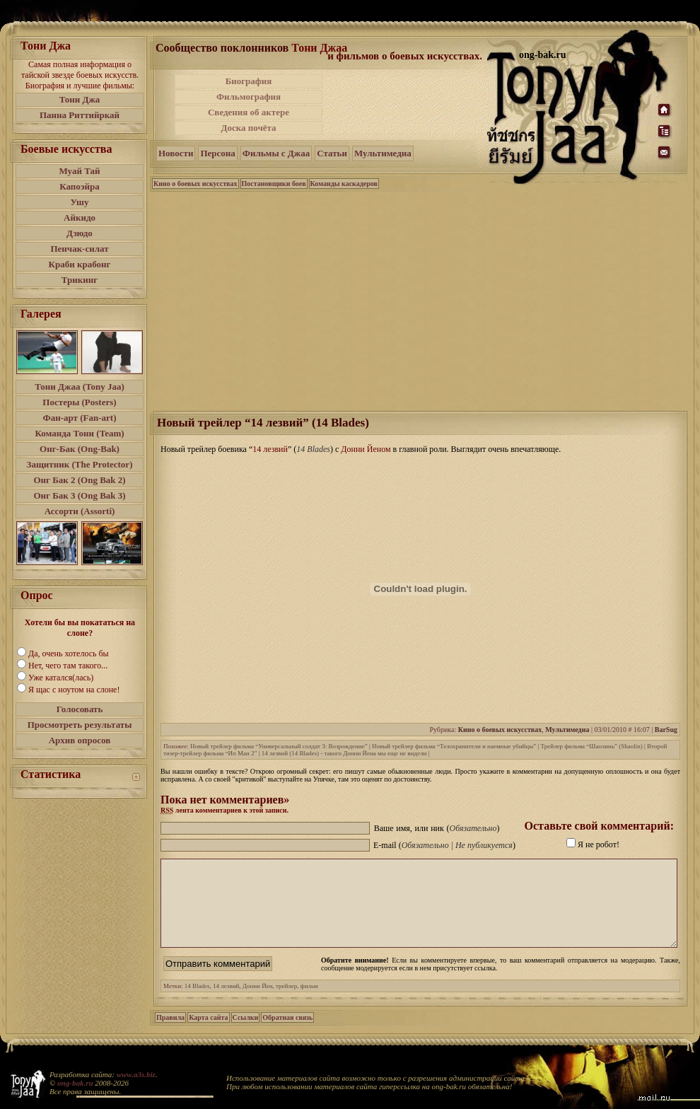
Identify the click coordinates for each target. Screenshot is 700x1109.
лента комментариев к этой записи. (224, 810)
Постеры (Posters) (79, 402)
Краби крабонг (80, 264)
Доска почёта (248, 127)
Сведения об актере (248, 112)
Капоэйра (79, 186)
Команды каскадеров (344, 183)
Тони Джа (79, 99)
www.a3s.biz (136, 1074)
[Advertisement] (406, 105)
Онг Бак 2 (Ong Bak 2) (79, 480)
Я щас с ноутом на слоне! (73, 690)
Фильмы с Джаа (276, 153)
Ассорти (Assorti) (80, 511)
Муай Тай (79, 171)
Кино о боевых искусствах (195, 183)
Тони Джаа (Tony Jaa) (79, 386)
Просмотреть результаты (80, 724)
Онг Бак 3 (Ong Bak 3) (79, 495)
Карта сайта (208, 1034)
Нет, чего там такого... (67, 665)
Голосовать (80, 709)
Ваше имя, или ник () (437, 828)
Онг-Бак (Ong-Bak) (79, 448)
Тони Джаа (319, 48)
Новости (175, 153)
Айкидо (79, 217)
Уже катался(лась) (60, 678)
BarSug (666, 729)
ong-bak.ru (75, 1083)
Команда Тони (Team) (79, 433)
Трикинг (80, 279)
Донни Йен (258, 1002)
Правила (170, 1034)
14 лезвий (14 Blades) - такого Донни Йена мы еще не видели (344, 753)
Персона (217, 153)
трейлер (286, 1002)
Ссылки (246, 1034)
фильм (309, 1002)
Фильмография (248, 96)
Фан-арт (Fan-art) (80, 417)
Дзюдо (79, 233)
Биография (249, 81)
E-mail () (444, 845)
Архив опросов (80, 740)
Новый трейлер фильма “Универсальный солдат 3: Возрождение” (279, 746)
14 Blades (197, 1002)
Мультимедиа (383, 153)
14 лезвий (226, 1002)
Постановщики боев (274, 183)
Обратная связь (287, 1034)
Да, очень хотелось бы (68, 653)
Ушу (80, 202)
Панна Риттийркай (79, 115)
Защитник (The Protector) (80, 464)
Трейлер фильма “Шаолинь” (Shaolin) (592, 746)
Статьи (332, 153)
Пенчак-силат (79, 248)
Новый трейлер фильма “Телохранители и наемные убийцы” (454, 746)
